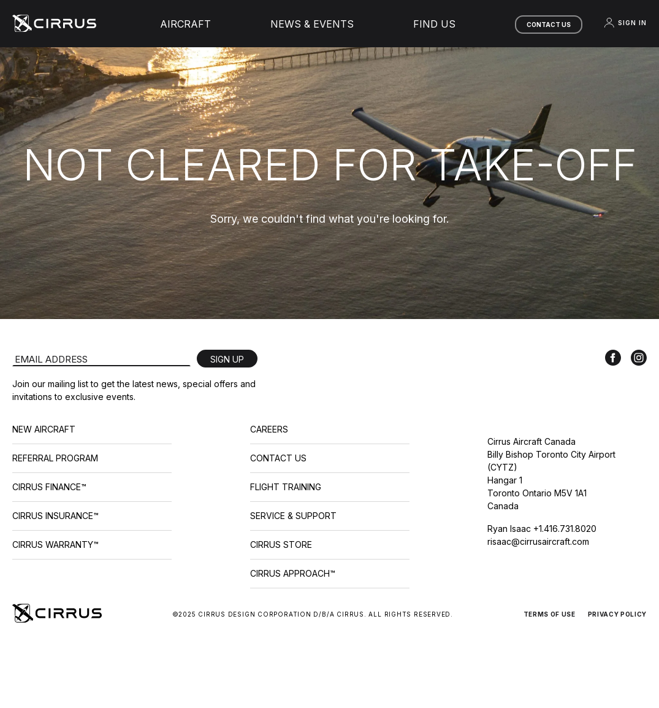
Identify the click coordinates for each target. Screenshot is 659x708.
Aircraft (185, 24)
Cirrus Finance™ (49, 487)
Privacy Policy (617, 614)
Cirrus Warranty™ (55, 544)
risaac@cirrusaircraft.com (538, 541)
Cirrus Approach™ (292, 573)
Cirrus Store (281, 544)
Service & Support (293, 515)
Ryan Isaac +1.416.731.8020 (541, 528)
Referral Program (55, 458)
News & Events (312, 24)
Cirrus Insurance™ (55, 515)
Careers (269, 429)
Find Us (434, 24)
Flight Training (285, 487)
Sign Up (227, 359)
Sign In (624, 23)
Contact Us (549, 24)
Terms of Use (550, 614)
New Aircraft (43, 429)
